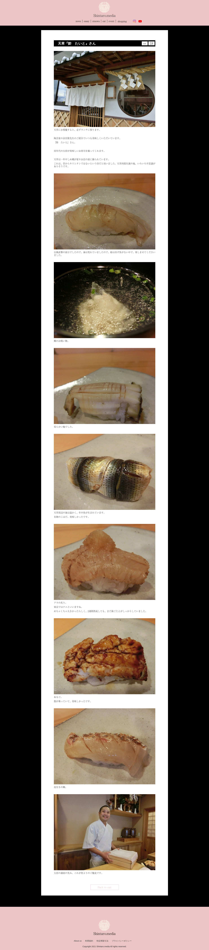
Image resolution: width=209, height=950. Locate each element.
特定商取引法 (102, 941)
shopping (122, 21)
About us (78, 941)
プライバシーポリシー (122, 941)
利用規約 (89, 941)
